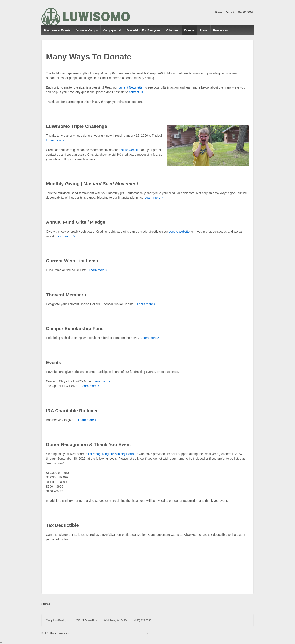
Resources (220, 30)
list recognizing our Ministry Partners (113, 454)
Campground (112, 30)
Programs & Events (57, 30)
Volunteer (172, 30)
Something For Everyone (143, 30)
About (203, 30)
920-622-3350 (245, 12)
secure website (129, 150)
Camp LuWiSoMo (59, 633)
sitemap (45, 603)
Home (218, 12)
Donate (189, 30)
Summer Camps (87, 30)
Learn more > (55, 140)
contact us (136, 92)
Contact (230, 12)
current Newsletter (131, 87)
